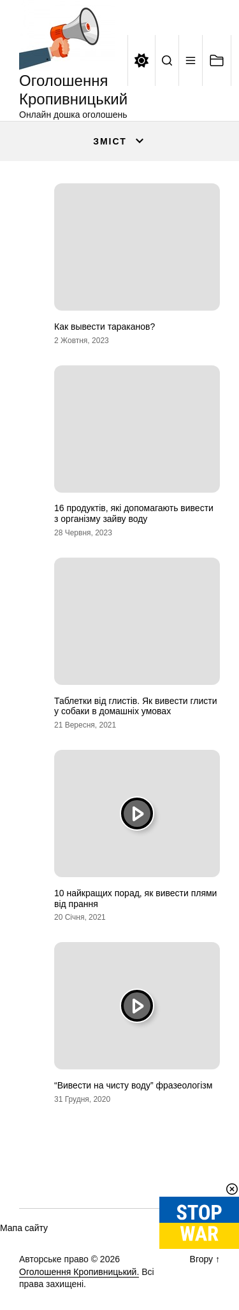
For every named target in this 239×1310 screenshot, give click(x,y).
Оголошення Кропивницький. (79, 1272)
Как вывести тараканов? (104, 326)
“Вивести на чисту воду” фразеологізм (133, 1085)
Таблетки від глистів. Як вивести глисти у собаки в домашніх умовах (135, 706)
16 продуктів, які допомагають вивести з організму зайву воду (134, 513)
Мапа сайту (24, 1228)
